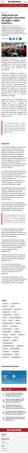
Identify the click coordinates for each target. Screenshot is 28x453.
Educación (5, 303)
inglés (12, 306)
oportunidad (6, 340)
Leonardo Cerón (5, 25)
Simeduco (18, 323)
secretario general (7, 328)
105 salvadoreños (16, 357)
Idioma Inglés (16, 351)
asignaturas (17, 331)
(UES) (16, 354)
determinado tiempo (7, 343)
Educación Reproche (7, 323)
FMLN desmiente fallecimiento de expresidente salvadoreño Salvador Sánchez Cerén (15, 419)
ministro (17, 320)
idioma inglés (18, 309)
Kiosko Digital (4, 450)
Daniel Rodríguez (7, 337)
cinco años (5, 357)
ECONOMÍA (21, 5)
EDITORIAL (10, 5)
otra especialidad (7, 309)
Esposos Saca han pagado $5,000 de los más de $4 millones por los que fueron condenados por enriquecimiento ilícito (15, 401)
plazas (16, 337)
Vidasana (3, 441)
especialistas (6, 351)
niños (15, 312)
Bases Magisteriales (15, 348)
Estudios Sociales (7, 314)
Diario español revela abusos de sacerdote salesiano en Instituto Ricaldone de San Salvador (14, 395)
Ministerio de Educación (15, 317)
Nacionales (4, 12)
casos (10, 320)
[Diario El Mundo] (14, 2)
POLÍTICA (15, 5)
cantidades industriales (8, 345)
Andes (16, 328)
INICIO (4, 5)
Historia (3, 436)
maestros (5, 306)
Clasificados (4, 448)
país (4, 320)
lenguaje (5, 334)
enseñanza (21, 334)
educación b (20, 345)
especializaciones (7, 331)
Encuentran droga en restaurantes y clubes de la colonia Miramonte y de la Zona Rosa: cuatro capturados (16, 413)
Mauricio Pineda (15, 303)
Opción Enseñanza (7, 354)
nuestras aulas (6, 312)
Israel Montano (13, 326)
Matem (4, 317)
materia (4, 326)
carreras (13, 334)
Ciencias (17, 314)
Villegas (5, 348)
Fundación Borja (5, 443)
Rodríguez (15, 340)
